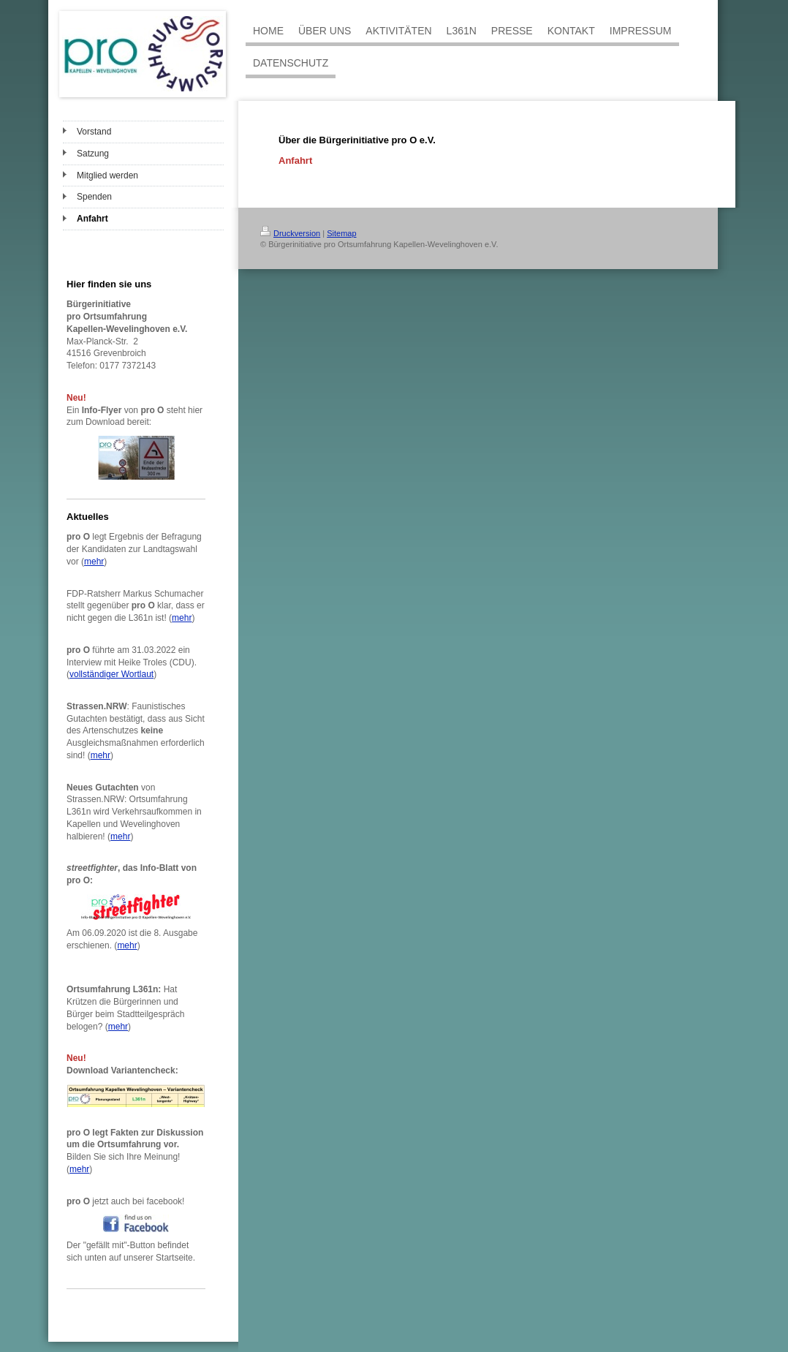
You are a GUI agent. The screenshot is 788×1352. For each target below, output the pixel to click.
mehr (94, 561)
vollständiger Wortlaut (111, 674)
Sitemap (341, 233)
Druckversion (290, 233)
